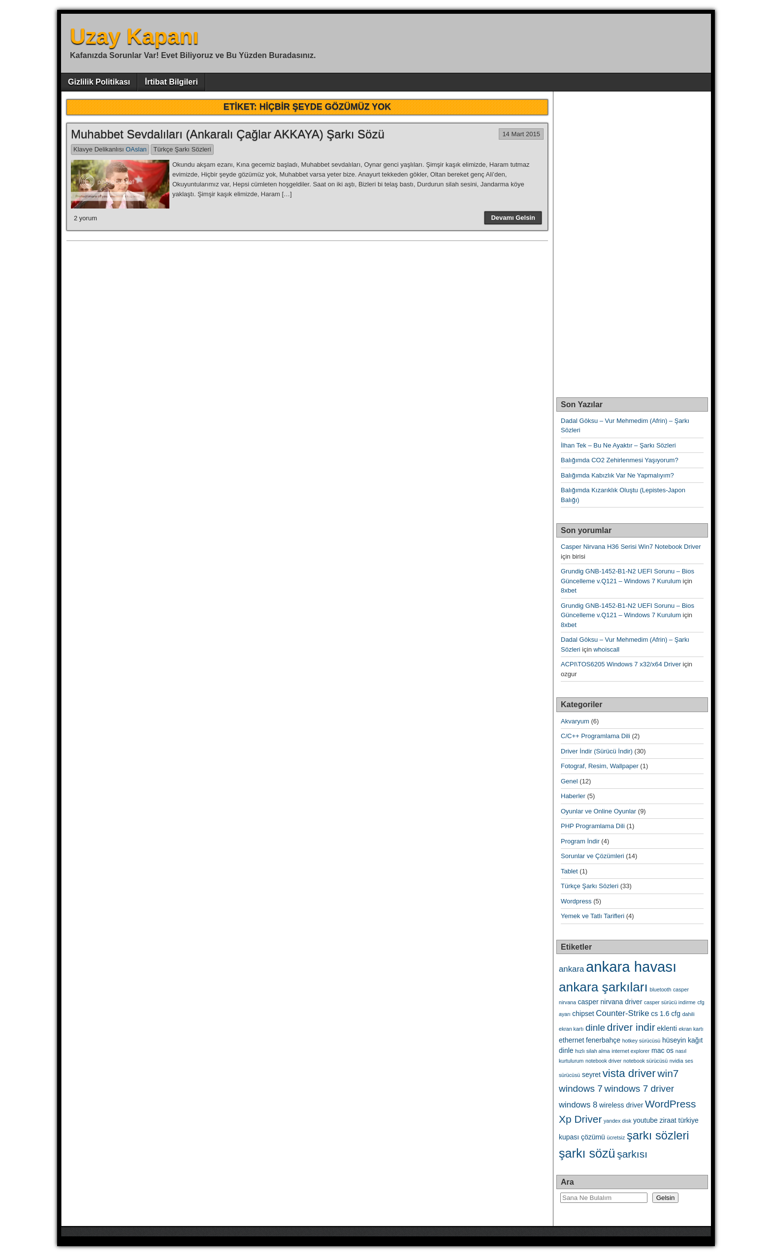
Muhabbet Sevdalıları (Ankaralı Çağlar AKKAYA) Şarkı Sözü (228, 134)
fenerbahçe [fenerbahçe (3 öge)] (603, 1040)
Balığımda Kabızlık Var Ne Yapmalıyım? (617, 475)
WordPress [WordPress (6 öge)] (670, 1103)
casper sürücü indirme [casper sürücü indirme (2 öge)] (670, 1002)
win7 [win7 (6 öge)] (667, 1073)
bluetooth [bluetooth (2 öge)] (661, 989)
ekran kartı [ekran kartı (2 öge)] (690, 1029)
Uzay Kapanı (134, 36)
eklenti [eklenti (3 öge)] (666, 1028)
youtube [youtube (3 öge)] (645, 1120)
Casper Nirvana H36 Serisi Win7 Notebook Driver (631, 546)
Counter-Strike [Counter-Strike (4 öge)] (622, 1013)
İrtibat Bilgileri (171, 82)
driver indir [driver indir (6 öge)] (631, 1027)
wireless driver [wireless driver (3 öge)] (621, 1105)
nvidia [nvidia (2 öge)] (676, 1061)
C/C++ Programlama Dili (595, 736)
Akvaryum (575, 721)
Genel (569, 781)
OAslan (136, 149)
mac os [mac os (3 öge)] (662, 1050)
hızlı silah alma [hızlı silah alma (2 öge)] (592, 1051)
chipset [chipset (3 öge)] (583, 1013)
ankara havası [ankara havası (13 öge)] (631, 966)
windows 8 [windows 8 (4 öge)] (578, 1104)
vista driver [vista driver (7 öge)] (629, 1073)
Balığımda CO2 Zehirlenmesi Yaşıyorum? (619, 460)
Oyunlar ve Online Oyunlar (598, 811)
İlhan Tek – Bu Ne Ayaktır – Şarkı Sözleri (618, 445)
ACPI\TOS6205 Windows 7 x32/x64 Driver (621, 664)
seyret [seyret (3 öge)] (591, 1074)
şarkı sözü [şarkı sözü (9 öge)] (587, 1153)
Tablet (569, 871)
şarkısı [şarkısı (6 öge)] (632, 1154)
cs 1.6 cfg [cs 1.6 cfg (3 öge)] (665, 1013)
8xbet (569, 590)
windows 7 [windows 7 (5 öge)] (581, 1088)
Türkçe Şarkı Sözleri (182, 149)
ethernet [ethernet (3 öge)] (571, 1040)
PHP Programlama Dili (593, 826)
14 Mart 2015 (521, 134)
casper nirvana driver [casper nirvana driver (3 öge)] (610, 1002)
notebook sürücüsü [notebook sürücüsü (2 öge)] (645, 1061)
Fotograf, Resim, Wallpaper (600, 766)
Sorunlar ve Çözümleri (592, 856)
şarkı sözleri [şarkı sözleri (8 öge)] (658, 1135)
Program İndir (580, 841)
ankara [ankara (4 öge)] (571, 969)
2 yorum (85, 218)
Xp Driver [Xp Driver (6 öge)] (580, 1119)
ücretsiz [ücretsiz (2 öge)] (616, 1137)
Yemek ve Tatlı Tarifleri (592, 916)
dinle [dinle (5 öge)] (595, 1027)
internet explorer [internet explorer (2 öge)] (630, 1051)
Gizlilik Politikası (99, 82)
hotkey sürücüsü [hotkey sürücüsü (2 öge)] (641, 1041)
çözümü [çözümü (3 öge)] (593, 1137)
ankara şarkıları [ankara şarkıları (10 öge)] (603, 987)
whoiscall (606, 649)
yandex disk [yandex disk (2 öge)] (617, 1121)
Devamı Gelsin (513, 217)
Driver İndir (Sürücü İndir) (597, 751)
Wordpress (576, 901)
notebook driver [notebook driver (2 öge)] (603, 1061)
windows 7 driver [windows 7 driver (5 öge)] (639, 1088)
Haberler (573, 796)
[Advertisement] (630, 239)
